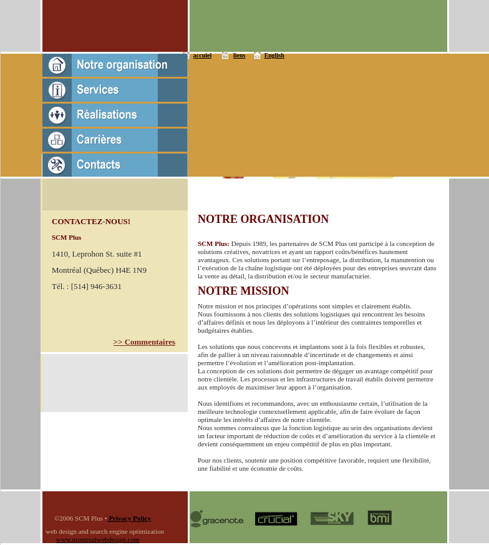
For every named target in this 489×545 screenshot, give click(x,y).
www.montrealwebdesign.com (98, 539)
